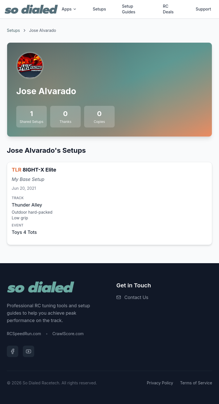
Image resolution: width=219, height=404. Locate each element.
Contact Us (136, 297)
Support (203, 9)
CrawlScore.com (68, 333)
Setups (99, 9)
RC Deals (168, 9)
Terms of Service (196, 382)
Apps (69, 9)
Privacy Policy (160, 382)
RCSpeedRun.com (24, 333)
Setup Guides (128, 9)
